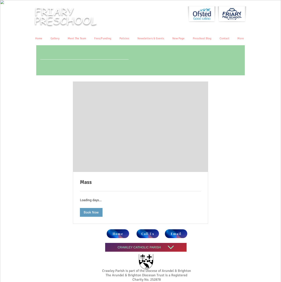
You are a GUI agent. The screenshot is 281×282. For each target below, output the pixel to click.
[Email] (176, 233)
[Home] (118, 233)
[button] (91, 212)
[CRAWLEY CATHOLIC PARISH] (146, 247)
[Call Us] (148, 233)
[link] (140, 182)
